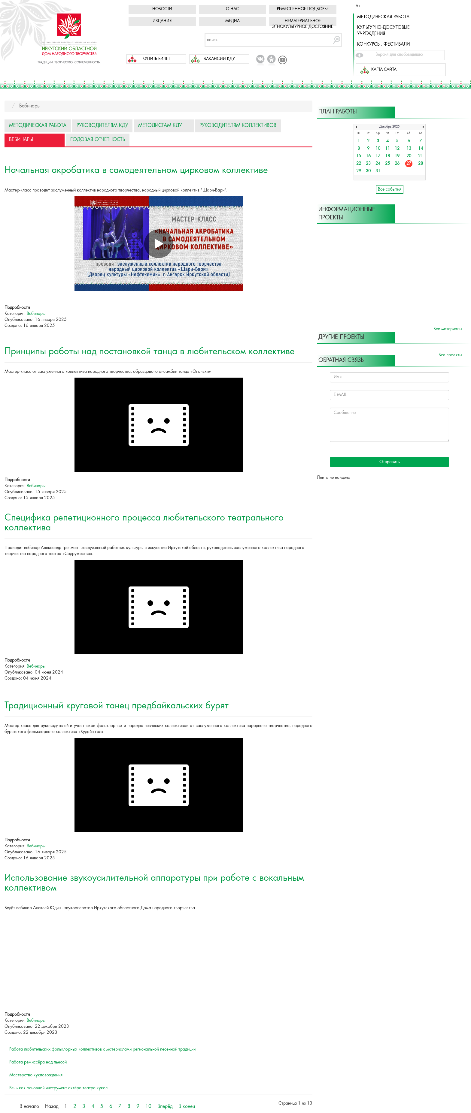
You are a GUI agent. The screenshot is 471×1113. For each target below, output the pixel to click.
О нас (232, 9)
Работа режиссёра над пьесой (38, 1062)
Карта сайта (384, 70)
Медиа (232, 21)
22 (358, 163)
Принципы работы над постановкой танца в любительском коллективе (150, 352)
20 (408, 156)
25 (387, 163)
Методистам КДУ (160, 125)
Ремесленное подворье (303, 9)
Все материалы (447, 329)
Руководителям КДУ (102, 125)
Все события (389, 189)
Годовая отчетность (97, 139)
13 (408, 148)
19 (397, 156)
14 (420, 148)
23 (368, 163)
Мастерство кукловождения (35, 1075)
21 (420, 156)
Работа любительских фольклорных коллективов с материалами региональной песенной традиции (102, 1049)
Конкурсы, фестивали (383, 44)
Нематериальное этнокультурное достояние (302, 24)
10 (148, 1106)
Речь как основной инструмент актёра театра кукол (58, 1088)
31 (377, 171)
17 (377, 156)
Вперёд (164, 1106)
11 (387, 148)
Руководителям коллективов (237, 125)
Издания (162, 21)
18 (387, 156)
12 (397, 148)
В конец (186, 1106)
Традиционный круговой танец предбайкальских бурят (117, 706)
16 (368, 156)
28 (420, 163)
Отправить (389, 462)
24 (377, 163)
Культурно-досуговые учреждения (383, 30)
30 (368, 171)
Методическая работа (383, 17)
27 (408, 163)
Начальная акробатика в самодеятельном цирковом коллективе (136, 170)
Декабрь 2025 (389, 126)
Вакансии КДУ (219, 59)
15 (358, 156)
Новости (162, 9)
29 (358, 171)
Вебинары (21, 139)
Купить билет (156, 59)
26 (397, 163)
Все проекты (450, 355)
